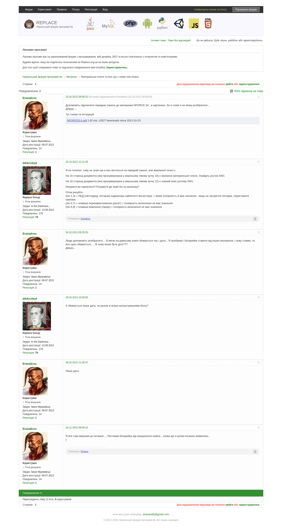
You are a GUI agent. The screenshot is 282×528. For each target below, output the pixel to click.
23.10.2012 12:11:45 (77, 161)
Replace (84, 451)
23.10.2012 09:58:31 (77, 96)
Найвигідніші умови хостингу (210, 9)
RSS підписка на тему (248, 91)
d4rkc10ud (30, 163)
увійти (229, 84)
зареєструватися (249, 84)
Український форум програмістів (42, 76)
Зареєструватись (116, 67)
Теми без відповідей (179, 40)
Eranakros (29, 98)
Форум (28, 9)
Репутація (28, 152)
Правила (62, 9)
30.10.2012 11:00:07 (77, 362)
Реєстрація (91, 9)
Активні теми (158, 40)
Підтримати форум (246, 9)
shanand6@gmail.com (156, 514)
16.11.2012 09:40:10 (77, 427)
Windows (71, 76)
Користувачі (44, 9)
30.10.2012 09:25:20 (77, 232)
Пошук (75, 9)
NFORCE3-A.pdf (77, 120)
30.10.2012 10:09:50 (77, 297)
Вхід (105, 9)
